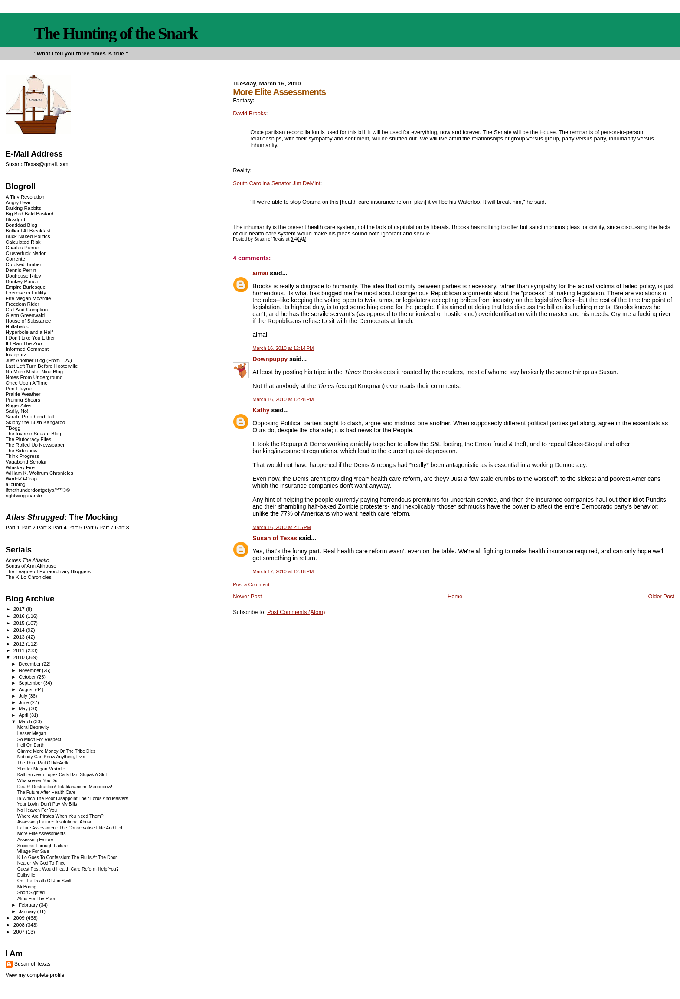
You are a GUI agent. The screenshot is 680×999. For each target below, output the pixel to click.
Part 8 (122, 528)
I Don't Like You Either (30, 337)
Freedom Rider (22, 304)
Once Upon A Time (27, 382)
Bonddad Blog (21, 225)
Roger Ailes (18, 405)
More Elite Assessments (41, 833)
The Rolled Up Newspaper (35, 444)
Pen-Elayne (19, 388)
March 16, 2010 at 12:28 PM (283, 399)
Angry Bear (18, 202)
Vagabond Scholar (26, 461)
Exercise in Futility (26, 292)
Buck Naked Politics (28, 236)
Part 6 (91, 528)
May (24, 708)
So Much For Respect (39, 739)
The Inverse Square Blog (33, 433)
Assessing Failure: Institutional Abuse (54, 821)
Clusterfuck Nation (26, 253)
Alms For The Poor (36, 898)
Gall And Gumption (27, 309)
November (30, 670)
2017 (19, 609)
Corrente (15, 258)
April (24, 715)
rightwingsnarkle (24, 495)
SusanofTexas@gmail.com (37, 164)
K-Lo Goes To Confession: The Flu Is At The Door (67, 857)
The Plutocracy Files (28, 439)
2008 (19, 924)
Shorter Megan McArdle (41, 769)
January (28, 911)
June (24, 702)
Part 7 (106, 528)
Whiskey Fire (20, 467)
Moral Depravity (33, 727)
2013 (19, 637)
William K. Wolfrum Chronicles (39, 473)
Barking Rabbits (23, 208)
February (29, 905)
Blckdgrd (15, 219)
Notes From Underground (34, 377)
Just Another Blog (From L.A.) (39, 360)
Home (455, 596)
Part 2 (28, 528)
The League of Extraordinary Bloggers (48, 571)
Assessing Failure (35, 839)
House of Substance (28, 320)
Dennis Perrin (21, 270)
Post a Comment (251, 584)
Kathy (260, 410)
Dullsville (26, 875)
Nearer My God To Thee (41, 863)
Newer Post (247, 596)
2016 (19, 616)
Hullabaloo (17, 326)
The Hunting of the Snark (115, 33)
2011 (19, 650)
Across (27, 560)
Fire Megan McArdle (28, 298)
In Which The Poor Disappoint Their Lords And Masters (72, 798)
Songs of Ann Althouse (31, 565)
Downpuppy (270, 359)
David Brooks (249, 113)
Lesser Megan (31, 733)
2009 (19, 918)
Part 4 (59, 528)
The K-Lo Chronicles (29, 577)
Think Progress (22, 456)
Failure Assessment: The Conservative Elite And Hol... (71, 828)
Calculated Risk (23, 242)
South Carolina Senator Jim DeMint (276, 183)
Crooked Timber (24, 264)
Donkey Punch (22, 281)
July (24, 696)
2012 (19, 643)
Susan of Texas (274, 538)
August (27, 689)
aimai (260, 273)
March (26, 721)
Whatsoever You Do (37, 780)
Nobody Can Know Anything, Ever (51, 756)
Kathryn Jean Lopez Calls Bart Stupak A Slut (62, 774)
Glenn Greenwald (25, 315)
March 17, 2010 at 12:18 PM (283, 571)
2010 (19, 657)
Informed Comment (27, 349)
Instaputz (16, 354)
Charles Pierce (22, 247)
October (28, 676)
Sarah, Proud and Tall (30, 416)
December (30, 663)
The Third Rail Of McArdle (43, 763)
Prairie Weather (23, 394)
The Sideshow (22, 450)
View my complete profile (35, 975)
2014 (19, 630)
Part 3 (44, 528)
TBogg (13, 428)
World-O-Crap (21, 478)
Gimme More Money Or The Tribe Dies (56, 751)
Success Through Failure (42, 845)
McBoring (26, 887)
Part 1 (13, 528)
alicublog (16, 484)
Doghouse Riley (23, 275)
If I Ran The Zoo (24, 343)
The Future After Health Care (46, 792)
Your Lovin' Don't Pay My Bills (47, 804)
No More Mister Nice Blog (34, 371)
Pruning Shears (23, 399)
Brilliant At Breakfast (28, 230)
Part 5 (75, 528)
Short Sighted (31, 892)
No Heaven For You (37, 810)
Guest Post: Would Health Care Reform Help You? (68, 869)
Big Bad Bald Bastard (29, 213)
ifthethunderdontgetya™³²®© (38, 490)
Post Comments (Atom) (296, 612)
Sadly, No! (17, 411)
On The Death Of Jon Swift (44, 880)
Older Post (661, 596)
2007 (19, 931)
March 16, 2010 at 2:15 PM (281, 527)
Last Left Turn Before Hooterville (42, 366)
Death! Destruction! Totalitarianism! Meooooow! (64, 786)
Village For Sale (33, 851)
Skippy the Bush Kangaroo (35, 422)
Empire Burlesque (26, 287)
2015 (19, 623)
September (31, 683)
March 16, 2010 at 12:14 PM (283, 348)
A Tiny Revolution (25, 196)
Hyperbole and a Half (29, 332)
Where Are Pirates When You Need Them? (60, 816)
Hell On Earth (31, 745)
